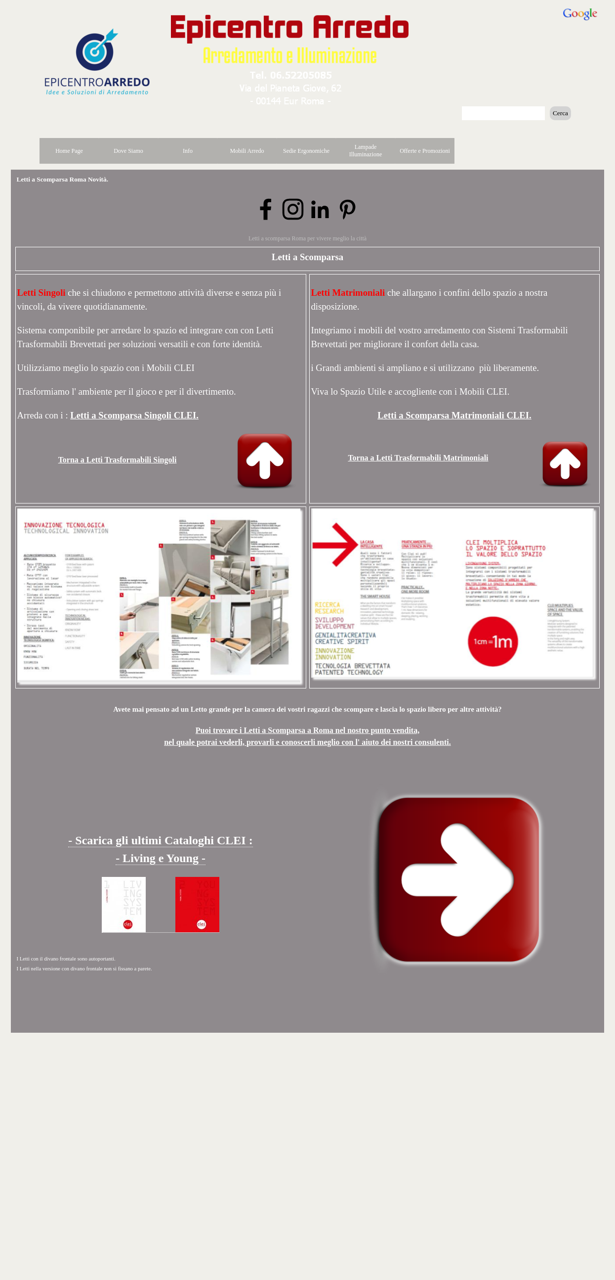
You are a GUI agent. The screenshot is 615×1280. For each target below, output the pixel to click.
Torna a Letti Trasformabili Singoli (117, 460)
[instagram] (293, 209)
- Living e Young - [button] (160, 858)
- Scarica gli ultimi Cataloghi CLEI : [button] (160, 840)
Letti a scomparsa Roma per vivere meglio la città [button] (307, 238)
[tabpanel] (454, 387)
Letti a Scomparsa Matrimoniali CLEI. (454, 415)
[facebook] (265, 209)
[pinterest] (347, 209)
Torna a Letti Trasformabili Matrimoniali (418, 458)
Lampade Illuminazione (365, 150)
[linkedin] (320, 209)
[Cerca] (503, 113)
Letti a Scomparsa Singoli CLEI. (134, 415)
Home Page (69, 150)
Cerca (560, 113)
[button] (291, 73)
